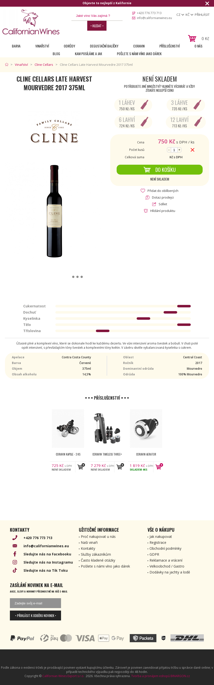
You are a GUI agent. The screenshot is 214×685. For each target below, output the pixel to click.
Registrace (158, 542)
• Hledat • (97, 25)
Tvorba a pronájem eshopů (150, 676)
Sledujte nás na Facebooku (47, 554)
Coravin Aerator (146, 454)
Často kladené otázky (98, 560)
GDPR (154, 554)
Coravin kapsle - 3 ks (68, 454)
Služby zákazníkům (96, 554)
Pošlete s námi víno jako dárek (139, 53)
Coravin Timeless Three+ (107, 454)
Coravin (139, 45)
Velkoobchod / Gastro (167, 566)
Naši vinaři (89, 542)
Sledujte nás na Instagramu (48, 562)
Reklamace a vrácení (166, 560)
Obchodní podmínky (165, 548)
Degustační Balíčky (104, 45)
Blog (56, 53)
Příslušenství (169, 45)
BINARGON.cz (180, 676)
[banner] (30, 22)
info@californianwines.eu (154, 18)
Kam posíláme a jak (88, 53)
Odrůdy (69, 45)
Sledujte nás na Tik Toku (45, 570)
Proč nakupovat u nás (98, 536)
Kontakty (88, 548)
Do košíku (159, 169)
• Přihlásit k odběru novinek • (35, 615)
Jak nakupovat (161, 536)
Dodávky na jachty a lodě (170, 572)
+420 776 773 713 (149, 13)
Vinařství (42, 45)
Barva (16, 45)
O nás (198, 45)
